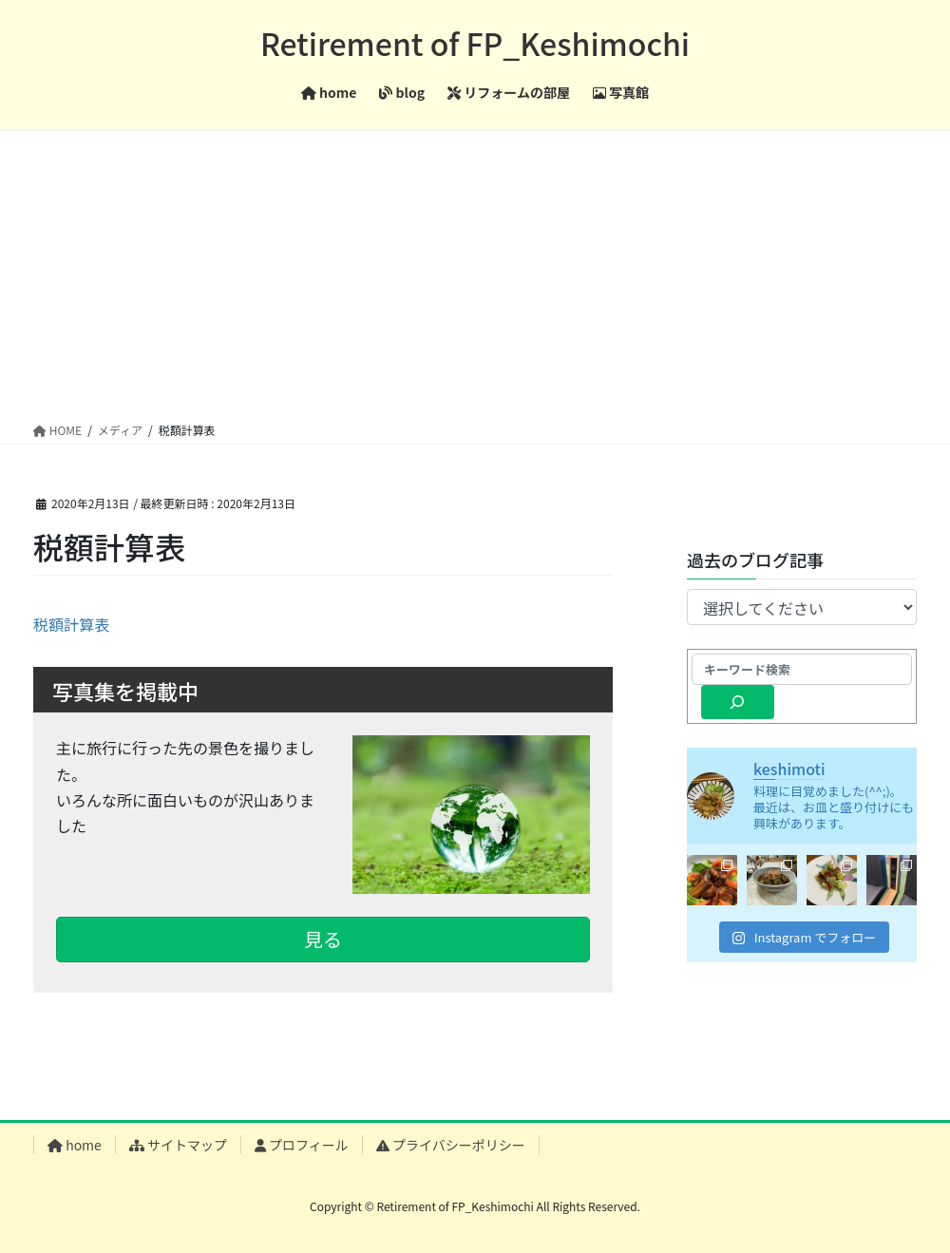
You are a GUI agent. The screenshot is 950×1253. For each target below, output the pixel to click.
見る (323, 939)
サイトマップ (178, 1144)
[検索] (737, 702)
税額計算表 (71, 624)
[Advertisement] (475, 272)
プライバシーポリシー (450, 1144)
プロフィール (302, 1144)
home (75, 1144)
